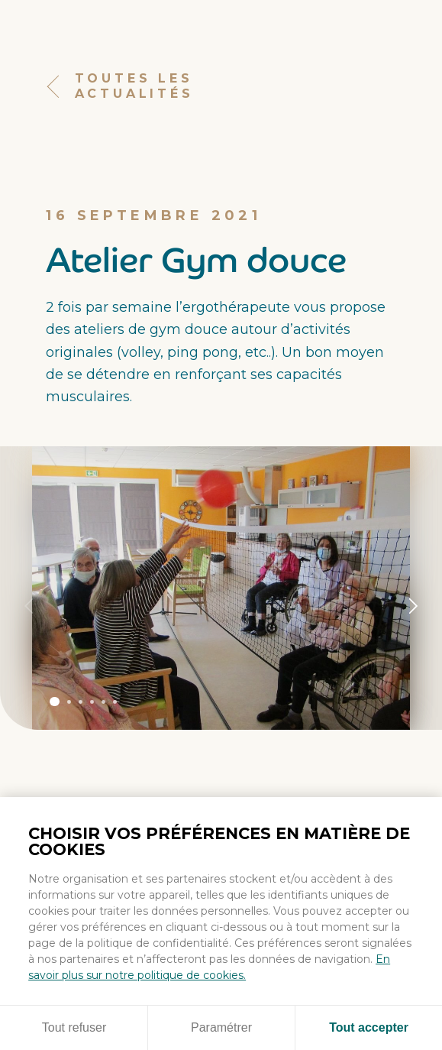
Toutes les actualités (119, 86)
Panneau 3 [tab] (80, 702)
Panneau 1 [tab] (54, 701)
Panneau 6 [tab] (115, 702)
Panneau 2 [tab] (69, 702)
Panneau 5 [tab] (103, 702)
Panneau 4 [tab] (92, 702)
